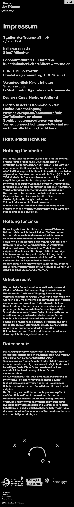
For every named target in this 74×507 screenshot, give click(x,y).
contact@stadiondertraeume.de (43, 90)
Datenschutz (7, 498)
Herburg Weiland (43, 98)
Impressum (6, 496)
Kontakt (5, 494)
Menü (69, 2)
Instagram (6, 492)
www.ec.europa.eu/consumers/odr (32, 113)
